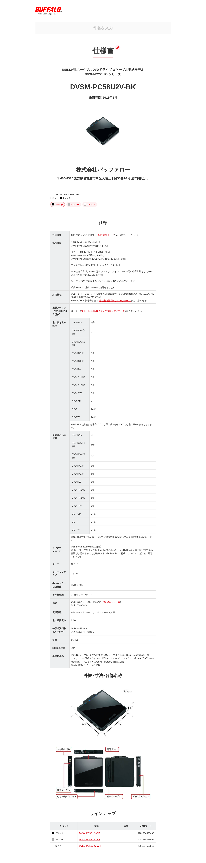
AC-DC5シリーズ (111, 601)
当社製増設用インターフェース (115, 300)
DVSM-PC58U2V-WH (90, 845)
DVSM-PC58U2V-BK (89, 833)
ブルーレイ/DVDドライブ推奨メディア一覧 (103, 311)
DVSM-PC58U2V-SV (89, 839)
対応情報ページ (106, 235)
